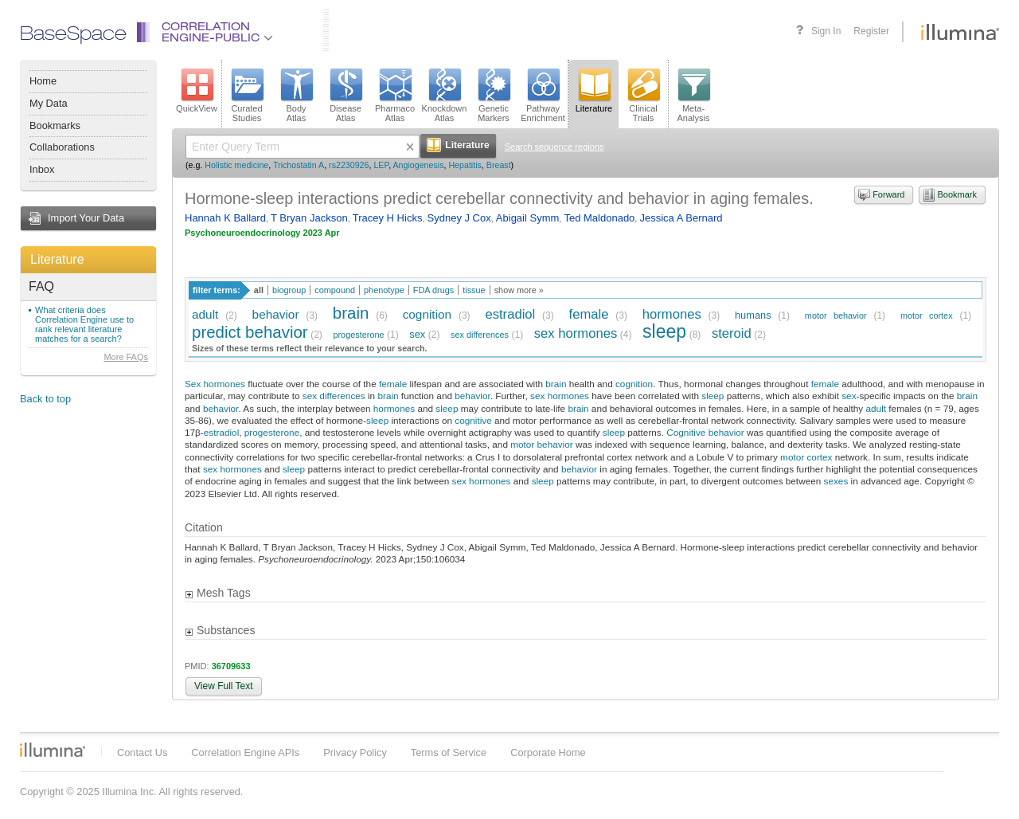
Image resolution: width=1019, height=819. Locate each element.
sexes (836, 481)
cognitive (473, 420)
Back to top (45, 399)
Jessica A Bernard (680, 218)
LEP (380, 165)
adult (205, 314)
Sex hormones (215, 383)
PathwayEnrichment (543, 96)
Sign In (826, 31)
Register (871, 31)
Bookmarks (54, 125)
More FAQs (125, 357)
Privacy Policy (355, 752)
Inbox (41, 169)
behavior (275, 314)
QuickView (196, 91)
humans (753, 315)
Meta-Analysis (693, 96)
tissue (474, 290)
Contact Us (142, 752)
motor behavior (836, 315)
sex (417, 334)
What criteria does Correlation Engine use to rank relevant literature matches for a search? (84, 324)
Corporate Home (548, 752)
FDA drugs (433, 290)
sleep (664, 331)
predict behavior (250, 332)
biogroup (289, 290)
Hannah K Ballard (225, 218)
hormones (671, 314)
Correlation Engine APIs (245, 752)
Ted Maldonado (599, 218)
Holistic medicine (236, 165)
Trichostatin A (298, 165)
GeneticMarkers (494, 96)
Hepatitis (464, 165)
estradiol (510, 314)
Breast (498, 165)
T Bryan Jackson (309, 218)
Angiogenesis (418, 165)
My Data (48, 103)
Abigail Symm (527, 218)
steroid (732, 333)
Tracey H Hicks (388, 218)
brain (351, 313)
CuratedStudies (247, 96)
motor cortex (926, 315)
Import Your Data (86, 218)
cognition (427, 314)
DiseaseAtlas (345, 96)
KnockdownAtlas (444, 96)
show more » (519, 290)
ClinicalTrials (643, 96)
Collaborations (62, 147)
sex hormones (575, 333)
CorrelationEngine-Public (217, 33)
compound (334, 290)
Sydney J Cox (459, 218)
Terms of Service (448, 752)
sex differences (480, 334)
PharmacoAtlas (395, 96)
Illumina (52, 750)
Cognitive (685, 432)
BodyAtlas (296, 96)
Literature (57, 259)
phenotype (384, 290)
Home (43, 81)
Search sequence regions (554, 146)
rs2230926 (349, 165)
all (259, 290)
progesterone (358, 334)
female (589, 314)
